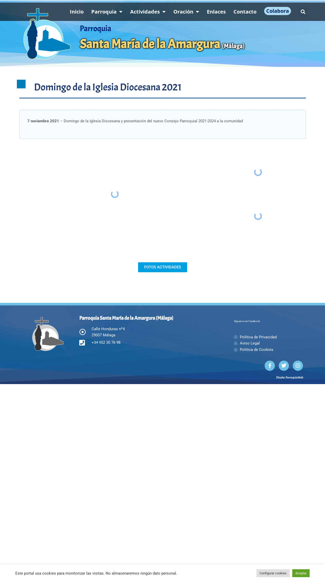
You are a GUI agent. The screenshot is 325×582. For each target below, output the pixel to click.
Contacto (244, 11)
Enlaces (216, 11)
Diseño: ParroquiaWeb (289, 443)
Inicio (77, 11)
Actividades (148, 12)
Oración (186, 12)
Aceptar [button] (301, 573)
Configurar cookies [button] (273, 573)
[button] (303, 12)
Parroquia (106, 12)
